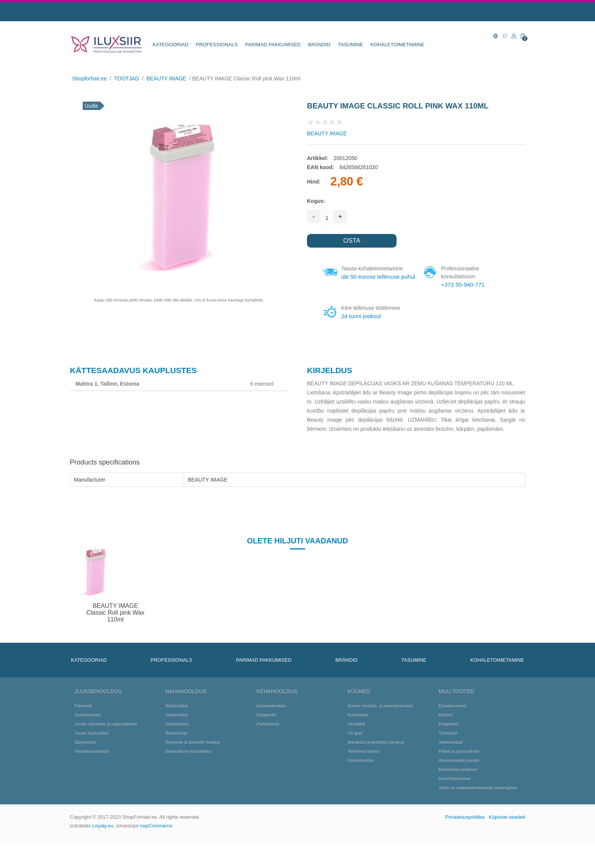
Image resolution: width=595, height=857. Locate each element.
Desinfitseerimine (455, 794)
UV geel (355, 748)
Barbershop (176, 748)
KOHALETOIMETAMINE (398, 44)
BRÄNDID (319, 44)
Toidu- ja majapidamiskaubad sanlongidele (478, 803)
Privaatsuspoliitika (465, 832)
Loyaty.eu (102, 841)
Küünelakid (358, 730)
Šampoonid (85, 757)
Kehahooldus (277, 707)
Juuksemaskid (87, 730)
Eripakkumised (452, 721)
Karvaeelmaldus (271, 721)
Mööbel (445, 730)
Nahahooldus (185, 707)
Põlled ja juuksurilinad (459, 766)
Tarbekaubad (451, 757)
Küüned (359, 707)
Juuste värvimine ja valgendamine (105, 739)
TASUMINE (350, 44)
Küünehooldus (361, 776)
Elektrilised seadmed (458, 785)
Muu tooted (456, 707)
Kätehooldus (177, 739)
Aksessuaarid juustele (459, 776)
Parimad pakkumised (273, 44)
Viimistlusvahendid (91, 766)
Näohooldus (176, 721)
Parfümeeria (268, 739)
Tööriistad (448, 748)
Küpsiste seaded (507, 832)
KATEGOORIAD (170, 44)
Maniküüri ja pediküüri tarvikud (376, 757)
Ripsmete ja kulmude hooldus (192, 757)
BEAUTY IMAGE (327, 133)
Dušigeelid (266, 730)
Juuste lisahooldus (91, 748)
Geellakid (356, 739)
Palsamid (82, 721)
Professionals (217, 44)
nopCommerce (156, 841)
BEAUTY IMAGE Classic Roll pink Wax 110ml (115, 628)
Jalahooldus (176, 730)
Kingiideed (448, 739)
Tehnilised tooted (363, 766)
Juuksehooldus (97, 707)
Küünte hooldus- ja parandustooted (380, 721)
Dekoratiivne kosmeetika (188, 766)
